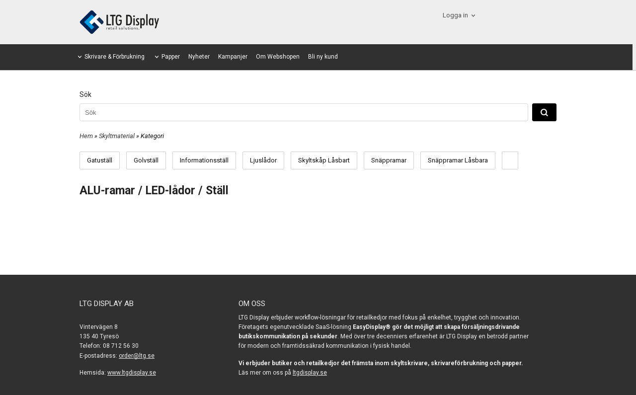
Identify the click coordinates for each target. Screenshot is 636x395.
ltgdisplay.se (310, 372)
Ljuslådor (263, 160)
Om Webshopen (278, 56)
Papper (170, 56)
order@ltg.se (137, 355)
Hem (86, 136)
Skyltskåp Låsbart (324, 160)
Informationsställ (204, 160)
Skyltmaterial (117, 136)
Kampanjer (232, 56)
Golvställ (146, 160)
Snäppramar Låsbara (458, 160)
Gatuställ (99, 160)
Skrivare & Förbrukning (114, 56)
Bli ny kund (323, 56)
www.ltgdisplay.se (131, 372)
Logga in (455, 15)
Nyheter (199, 56)
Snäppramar (388, 160)
